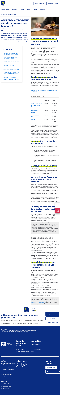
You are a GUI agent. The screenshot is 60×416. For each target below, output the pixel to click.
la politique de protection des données (21, 325)
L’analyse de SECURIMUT (9, 65)
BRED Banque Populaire (34, 111)
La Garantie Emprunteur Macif (9, 9)
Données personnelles (8, 369)
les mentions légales (9, 325)
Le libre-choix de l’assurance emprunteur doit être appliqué (11, 68)
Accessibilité (6, 391)
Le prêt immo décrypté (40, 9)
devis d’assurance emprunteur (38, 302)
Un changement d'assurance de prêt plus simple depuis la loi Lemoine (11, 73)
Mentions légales (7, 367)
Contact (57, 205)
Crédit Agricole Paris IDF (36, 116)
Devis (58, 210)
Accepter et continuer (52, 314)
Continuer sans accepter (52, 322)
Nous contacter (51, 367)
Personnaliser (52, 318)
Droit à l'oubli (6, 388)
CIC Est (33, 120)
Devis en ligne (20, 349)
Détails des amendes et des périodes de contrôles (10, 58)
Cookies (5, 372)
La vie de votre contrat (23, 351)
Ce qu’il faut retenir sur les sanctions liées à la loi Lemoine (11, 78)
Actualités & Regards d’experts (9, 14)
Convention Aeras (7, 386)
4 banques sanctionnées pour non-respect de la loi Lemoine (10, 53)
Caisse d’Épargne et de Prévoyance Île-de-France (36, 105)
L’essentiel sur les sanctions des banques (11, 62)
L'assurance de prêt (25, 9)
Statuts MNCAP (6, 384)
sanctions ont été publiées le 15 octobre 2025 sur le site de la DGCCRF (44, 91)
